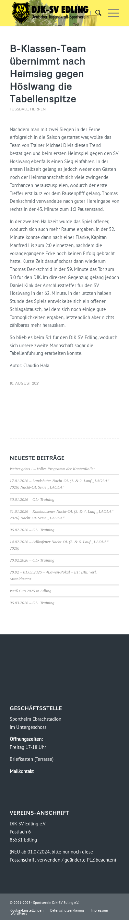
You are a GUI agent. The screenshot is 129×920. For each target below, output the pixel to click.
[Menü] (110, 13)
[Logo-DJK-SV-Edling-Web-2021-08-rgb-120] (54, 13)
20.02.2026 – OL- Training (32, 560)
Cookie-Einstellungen (26, 910)
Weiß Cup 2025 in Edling (30, 591)
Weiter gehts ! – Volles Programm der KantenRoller (52, 469)
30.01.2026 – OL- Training (32, 499)
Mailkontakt (22, 771)
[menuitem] (95, 13)
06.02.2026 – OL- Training (32, 530)
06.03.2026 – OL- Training (32, 603)
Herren (38, 109)
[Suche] (95, 13)
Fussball (19, 109)
